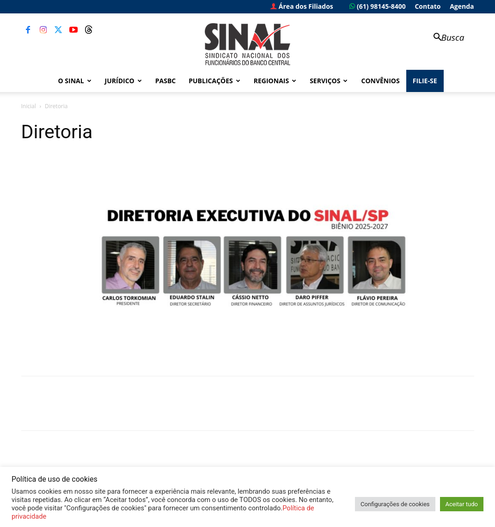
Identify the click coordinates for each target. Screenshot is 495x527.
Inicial (28, 106)
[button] (445, 38)
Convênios (380, 80)
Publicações (214, 80)
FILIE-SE (425, 80)
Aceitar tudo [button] (462, 504)
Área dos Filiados (301, 6)
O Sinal (75, 80)
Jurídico (123, 80)
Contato (427, 6)
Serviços (329, 80)
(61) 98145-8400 (377, 6)
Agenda (462, 6)
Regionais (275, 80)
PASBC (165, 80)
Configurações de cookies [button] (395, 504)
